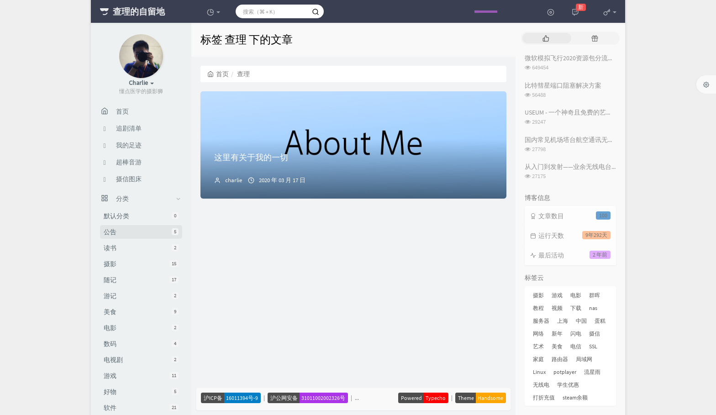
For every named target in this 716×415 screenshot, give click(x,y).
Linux (539, 371)
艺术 (538, 346)
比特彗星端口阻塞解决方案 (563, 85)
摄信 (594, 333)
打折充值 (544, 397)
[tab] (545, 38)
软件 (141, 408)
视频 (557, 308)
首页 (218, 74)
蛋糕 (600, 320)
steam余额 (575, 397)
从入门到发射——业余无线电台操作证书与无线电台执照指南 (610, 167)
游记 (141, 296)
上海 (562, 320)
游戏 (141, 376)
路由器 (560, 359)
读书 (141, 248)
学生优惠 (568, 384)
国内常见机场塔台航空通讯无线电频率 (579, 140)
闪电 (575, 333)
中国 (581, 320)
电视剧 (141, 360)
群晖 (594, 295)
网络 (538, 333)
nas (593, 308)
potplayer (564, 371)
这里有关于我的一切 (251, 157)
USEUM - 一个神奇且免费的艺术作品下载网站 (588, 112)
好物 (141, 392)
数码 (141, 344)
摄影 (141, 264)
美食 (141, 312)
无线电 (541, 384)
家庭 (538, 359)
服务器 (541, 320)
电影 (141, 328)
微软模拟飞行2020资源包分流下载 (573, 58)
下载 (575, 308)
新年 (557, 333)
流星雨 (592, 371)
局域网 (584, 359)
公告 (141, 232)
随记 (141, 280)
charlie (233, 180)
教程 (538, 308)
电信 (575, 346)
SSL (593, 346)
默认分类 (141, 216)
